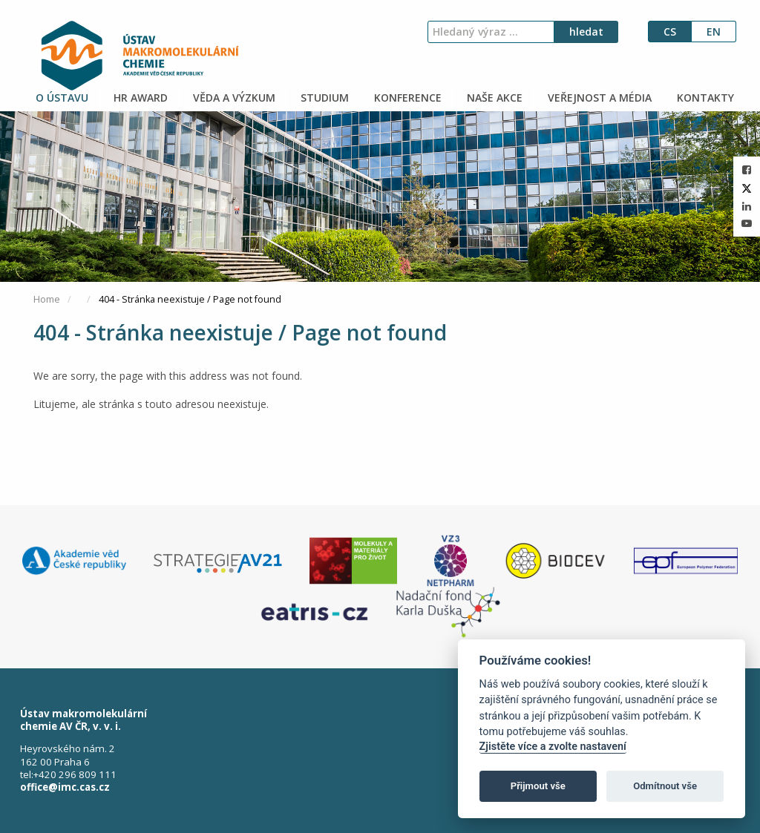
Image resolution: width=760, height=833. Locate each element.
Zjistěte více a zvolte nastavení (552, 746)
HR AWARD (139, 97)
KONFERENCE (406, 97)
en (714, 31)
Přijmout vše (538, 785)
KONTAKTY (704, 97)
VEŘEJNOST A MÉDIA (598, 97)
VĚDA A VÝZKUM (232, 97)
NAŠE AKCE (493, 97)
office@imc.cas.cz (65, 787)
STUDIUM (323, 97)
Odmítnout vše (665, 785)
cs (670, 31)
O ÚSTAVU (60, 97)
